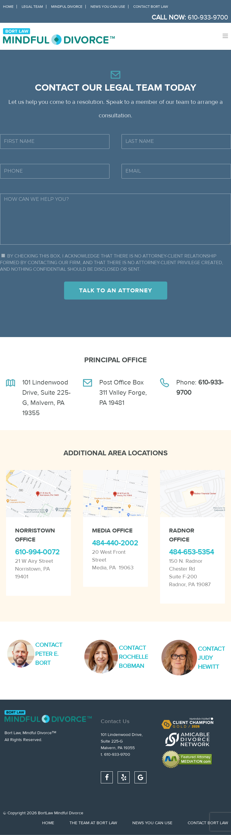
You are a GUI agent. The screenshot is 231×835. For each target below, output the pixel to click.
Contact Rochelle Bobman (133, 657)
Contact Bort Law (150, 6)
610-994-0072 (37, 552)
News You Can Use (108, 6)
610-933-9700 (208, 17)
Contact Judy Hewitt (211, 658)
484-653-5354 (191, 552)
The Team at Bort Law (93, 823)
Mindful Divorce (66, 6)
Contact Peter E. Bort (48, 654)
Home (8, 6)
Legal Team (32, 6)
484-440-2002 (115, 543)
